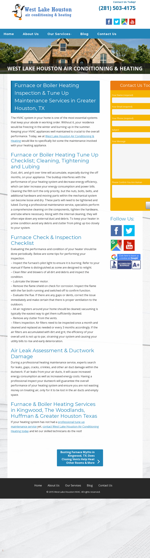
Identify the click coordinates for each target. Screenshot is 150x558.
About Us (31, 34)
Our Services (58, 34)
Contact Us (106, 34)
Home (9, 34)
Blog (84, 34)
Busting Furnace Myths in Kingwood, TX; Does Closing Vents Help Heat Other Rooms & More (80, 458)
